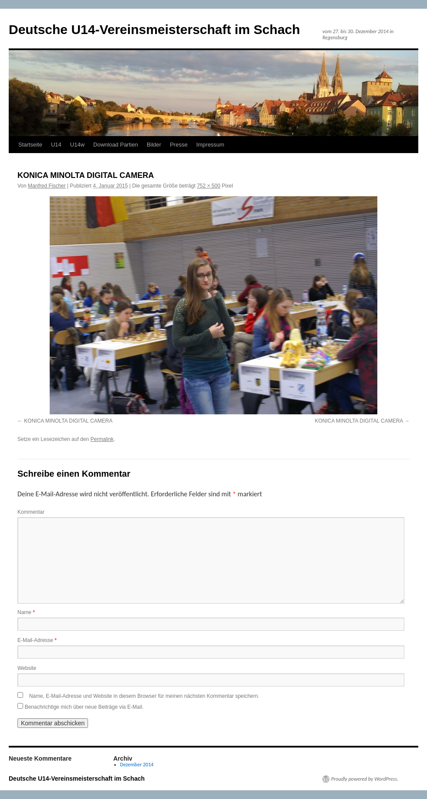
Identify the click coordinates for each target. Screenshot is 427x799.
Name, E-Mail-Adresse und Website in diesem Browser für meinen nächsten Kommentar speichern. (144, 696)
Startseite (30, 144)
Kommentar (30, 512)
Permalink (101, 439)
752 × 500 (208, 186)
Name (26, 612)
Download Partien (115, 144)
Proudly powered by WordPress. (364, 779)
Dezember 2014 (137, 764)
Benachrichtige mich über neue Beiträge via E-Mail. (84, 707)
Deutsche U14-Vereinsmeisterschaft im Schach (154, 29)
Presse (178, 144)
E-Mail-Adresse (37, 640)
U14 (56, 144)
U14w (77, 144)
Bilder (154, 144)
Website (26, 668)
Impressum (210, 144)
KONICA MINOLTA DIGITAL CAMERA (68, 421)
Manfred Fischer (47, 186)
